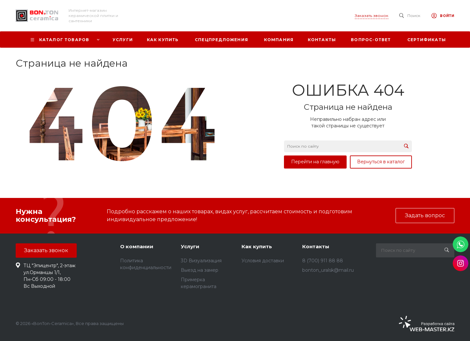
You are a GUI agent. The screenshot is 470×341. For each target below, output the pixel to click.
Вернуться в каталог (381, 162)
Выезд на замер (199, 270)
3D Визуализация (201, 261)
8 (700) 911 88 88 (322, 261)
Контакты (315, 246)
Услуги (190, 246)
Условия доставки (263, 261)
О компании (136, 246)
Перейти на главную (315, 162)
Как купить (257, 246)
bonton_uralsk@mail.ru (328, 270)
